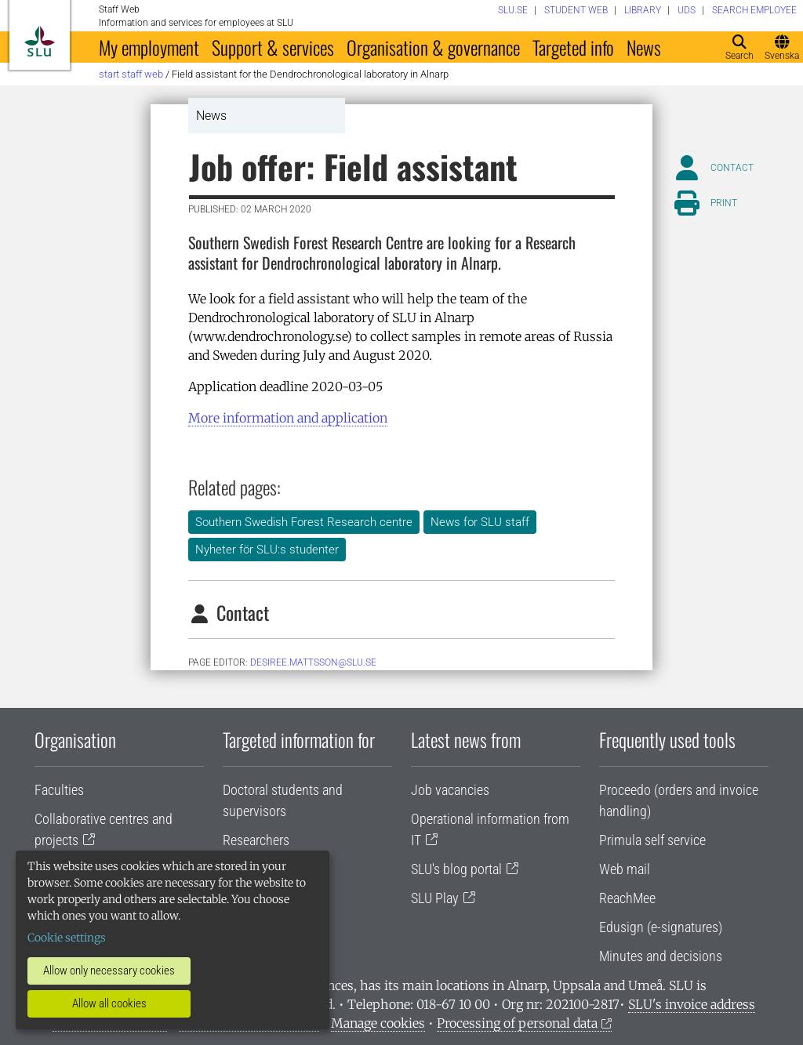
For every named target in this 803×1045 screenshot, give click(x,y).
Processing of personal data (517, 1023)
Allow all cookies (109, 1003)
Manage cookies (378, 1023)
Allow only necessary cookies (109, 970)
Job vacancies (450, 790)
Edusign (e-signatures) (660, 927)
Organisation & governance (433, 47)
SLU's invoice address (691, 1004)
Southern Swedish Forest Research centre (303, 522)
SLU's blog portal (456, 869)
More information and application (287, 418)
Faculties (59, 790)
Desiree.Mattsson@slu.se (313, 662)
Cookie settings (66, 938)
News (644, 47)
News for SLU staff (480, 522)
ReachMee (627, 898)
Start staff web (131, 74)
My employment (149, 47)
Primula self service (652, 840)
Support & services (273, 47)
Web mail (624, 869)
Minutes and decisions (660, 956)
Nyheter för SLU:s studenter (267, 549)
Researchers (256, 840)
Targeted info (573, 47)
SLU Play (435, 898)
